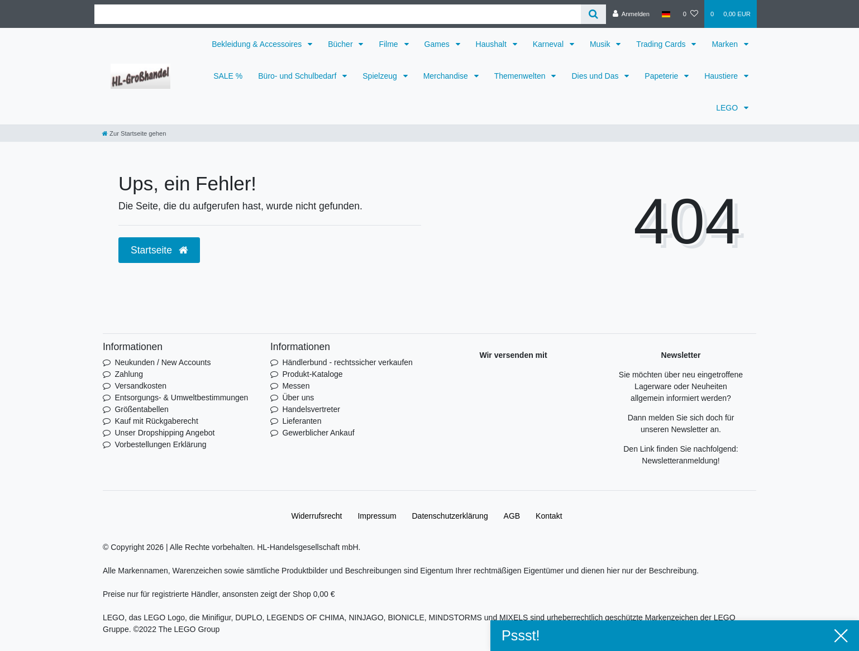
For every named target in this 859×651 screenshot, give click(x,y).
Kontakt (549, 515)
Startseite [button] (159, 250)
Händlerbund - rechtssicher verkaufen (347, 362)
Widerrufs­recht (316, 515)
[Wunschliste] (690, 14)
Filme (389, 44)
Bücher (341, 44)
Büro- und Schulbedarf (298, 75)
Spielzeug (380, 75)
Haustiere (722, 75)
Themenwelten (521, 75)
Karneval (549, 44)
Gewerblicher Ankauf (318, 432)
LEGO (728, 107)
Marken (726, 44)
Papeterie (662, 75)
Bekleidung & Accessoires (258, 44)
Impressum (376, 515)
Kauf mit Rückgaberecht (156, 421)
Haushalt (492, 44)
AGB (512, 515)
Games (438, 44)
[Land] (666, 14)
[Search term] (337, 14)
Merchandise (446, 75)
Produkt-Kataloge (312, 374)
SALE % (227, 75)
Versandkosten (140, 385)
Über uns (298, 397)
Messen (295, 385)
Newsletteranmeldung (679, 460)
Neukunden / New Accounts (162, 362)
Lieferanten (301, 421)
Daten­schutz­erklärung (450, 515)
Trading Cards (662, 44)
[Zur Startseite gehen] (134, 133)
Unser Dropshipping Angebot (164, 432)
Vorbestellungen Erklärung (160, 444)
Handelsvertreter (311, 409)
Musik (601, 44)
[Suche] (593, 14)
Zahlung (128, 374)
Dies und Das (596, 75)
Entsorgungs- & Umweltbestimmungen (181, 397)
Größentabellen (141, 409)
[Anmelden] (631, 14)
